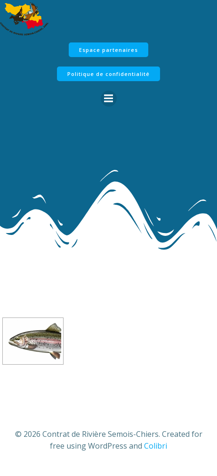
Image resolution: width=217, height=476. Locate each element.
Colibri (155, 446)
